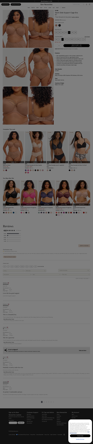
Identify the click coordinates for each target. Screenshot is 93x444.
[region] (80, 431)
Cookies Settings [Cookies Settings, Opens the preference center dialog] (80, 439)
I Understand (80, 435)
